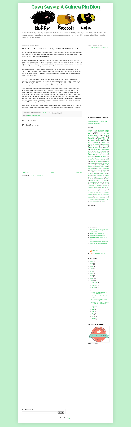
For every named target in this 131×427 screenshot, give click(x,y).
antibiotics (106, 168)
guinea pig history (101, 156)
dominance (91, 159)
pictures (91, 199)
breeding (92, 177)
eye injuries (97, 171)
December (95, 283)
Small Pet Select (103, 158)
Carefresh (29, 115)
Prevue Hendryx (103, 189)
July (93, 309)
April (93, 316)
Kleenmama (99, 168)
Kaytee (97, 144)
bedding (104, 142)
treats (104, 140)
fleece (98, 180)
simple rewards (102, 154)
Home (52, 172)
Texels (107, 159)
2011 (91, 280)
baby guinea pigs (95, 170)
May (93, 314)
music (97, 197)
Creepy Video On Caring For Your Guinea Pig (99, 292)
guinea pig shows (92, 182)
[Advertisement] (96, 83)
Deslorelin (105, 185)
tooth (106, 173)
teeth (108, 199)
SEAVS (90, 144)
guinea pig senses (98, 194)
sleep (91, 183)
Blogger (69, 418)
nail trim (102, 197)
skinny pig (102, 199)
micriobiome (91, 197)
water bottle (91, 168)
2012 (91, 278)
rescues (107, 182)
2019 (91, 261)
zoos (103, 201)
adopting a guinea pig (97, 149)
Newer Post (26, 172)
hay (99, 140)
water (98, 185)
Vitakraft (92, 163)
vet (89, 175)
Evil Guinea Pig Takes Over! (99, 300)
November (95, 285)
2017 (91, 266)
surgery (101, 173)
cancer (90, 171)
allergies (107, 175)
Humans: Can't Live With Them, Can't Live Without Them (100, 303)
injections (104, 196)
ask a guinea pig (93, 142)
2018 (91, 264)
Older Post (79, 172)
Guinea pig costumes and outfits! (99, 241)
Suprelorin (90, 190)
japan (101, 182)
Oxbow (93, 140)
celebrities (100, 178)
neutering (98, 163)
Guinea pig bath (100, 159)
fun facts (103, 146)
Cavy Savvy (95, 250)
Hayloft (107, 161)
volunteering (91, 185)
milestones (93, 161)
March (93, 319)
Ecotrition (100, 161)
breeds (105, 170)
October (94, 287)
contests (91, 139)
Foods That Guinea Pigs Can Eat (99, 48)
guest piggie (105, 144)
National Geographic (97, 175)
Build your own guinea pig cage (98, 243)
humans (106, 147)
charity (107, 178)
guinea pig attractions (94, 147)
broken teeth (100, 177)
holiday (102, 137)
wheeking (98, 164)
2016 (91, 268)
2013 (91, 276)
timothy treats (98, 183)
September (95, 290)
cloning (92, 180)
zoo (99, 201)
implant (97, 196)
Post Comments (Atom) (36, 175)
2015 (91, 271)
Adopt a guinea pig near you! (98, 235)
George (90, 187)
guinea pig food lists (95, 192)
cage (95, 178)
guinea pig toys (36, 115)
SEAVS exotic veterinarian (97, 233)
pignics (95, 173)
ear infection (101, 190)
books (96, 190)
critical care (104, 166)
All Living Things (92, 158)
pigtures (97, 199)
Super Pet (96, 166)
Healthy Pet (96, 187)
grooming (104, 180)
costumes (91, 156)
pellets (107, 197)
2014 (91, 273)
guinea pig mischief (94, 153)
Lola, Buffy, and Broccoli (98, 253)
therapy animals (93, 201)
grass (107, 190)
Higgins (102, 187)
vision (105, 183)
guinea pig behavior (100, 151)
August (94, 307)
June (93, 311)
